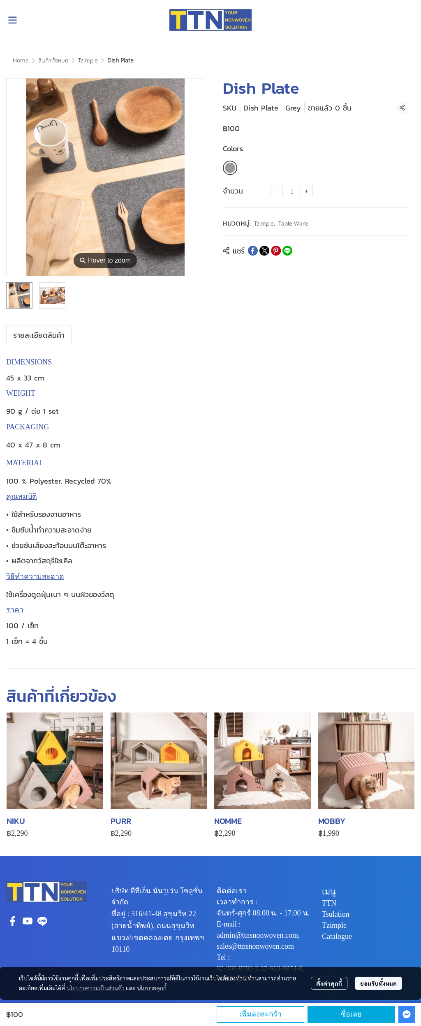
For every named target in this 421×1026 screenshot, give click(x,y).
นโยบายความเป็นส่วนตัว (96, 987)
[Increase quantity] (306, 191)
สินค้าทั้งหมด (53, 60)
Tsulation (335, 914)
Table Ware (293, 223)
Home (21, 60)
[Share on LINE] (287, 251)
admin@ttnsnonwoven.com (257, 935)
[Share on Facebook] (253, 251)
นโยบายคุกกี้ (152, 987)
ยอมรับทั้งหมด (378, 983)
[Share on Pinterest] (276, 251)
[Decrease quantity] (276, 191)
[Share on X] (264, 251)
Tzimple (88, 60)
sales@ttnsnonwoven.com (255, 946)
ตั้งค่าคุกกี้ (329, 983)
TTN (329, 903)
